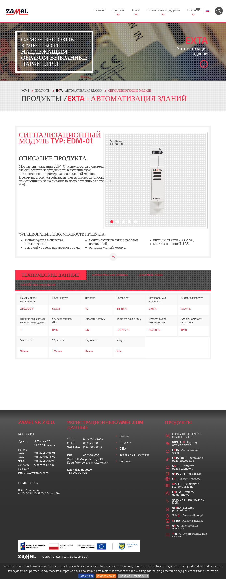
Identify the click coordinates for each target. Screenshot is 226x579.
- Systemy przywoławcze (183, 509)
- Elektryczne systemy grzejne (185, 485)
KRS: (70, 455)
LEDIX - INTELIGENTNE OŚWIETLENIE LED (186, 435)
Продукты (118, 10)
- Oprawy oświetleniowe (184, 443)
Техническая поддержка (163, 10)
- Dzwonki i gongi (187, 515)
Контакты (193, 10)
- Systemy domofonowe (183, 493)
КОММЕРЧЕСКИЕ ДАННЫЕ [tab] (110, 275)
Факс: (21, 460)
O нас (136, 10)
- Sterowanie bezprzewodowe (188, 459)
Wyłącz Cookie (106, 576)
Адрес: (22, 441)
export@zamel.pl (44, 465)
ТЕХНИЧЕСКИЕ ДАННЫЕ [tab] (50, 275)
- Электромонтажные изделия (189, 535)
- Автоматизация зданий (79, 90)
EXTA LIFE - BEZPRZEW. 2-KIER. (189, 501)
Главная (98, 10)
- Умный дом (186, 473)
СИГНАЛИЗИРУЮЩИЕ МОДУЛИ (129, 90)
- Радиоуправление (187, 520)
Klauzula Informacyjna (133, 576)
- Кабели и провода (186, 479)
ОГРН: (71, 443)
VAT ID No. (73, 447)
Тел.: (21, 452)
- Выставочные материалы (185, 527)
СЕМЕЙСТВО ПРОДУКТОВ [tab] (38, 285)
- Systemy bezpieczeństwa (183, 467)
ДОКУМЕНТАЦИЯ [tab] (151, 275)
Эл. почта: (24, 464)
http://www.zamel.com (33, 473)
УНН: (70, 439)
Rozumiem (86, 576)
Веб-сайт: (24, 468)
